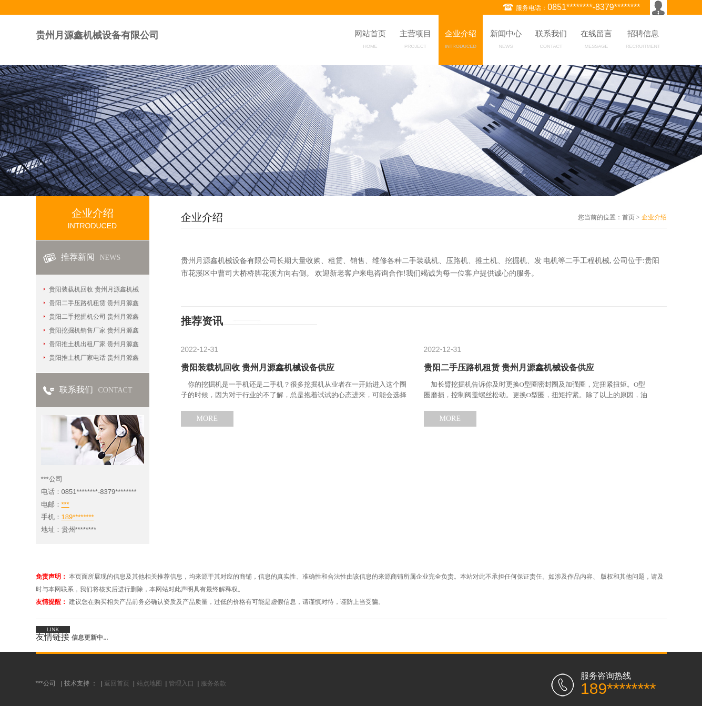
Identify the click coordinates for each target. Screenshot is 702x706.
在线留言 (596, 41)
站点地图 (149, 683)
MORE (207, 418)
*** (65, 504)
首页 (628, 217)
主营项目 (415, 41)
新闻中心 (506, 41)
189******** (78, 517)
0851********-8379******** (593, 7)
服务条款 (213, 683)
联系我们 (551, 41)
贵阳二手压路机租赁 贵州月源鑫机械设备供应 (509, 367)
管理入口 (181, 683)
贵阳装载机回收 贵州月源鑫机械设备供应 (257, 367)
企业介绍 (460, 41)
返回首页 (116, 683)
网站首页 (370, 41)
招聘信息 (643, 41)
